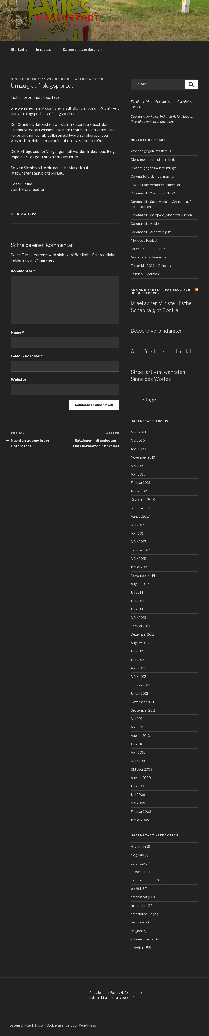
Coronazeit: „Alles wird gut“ (151, 232)
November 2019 (143, 457)
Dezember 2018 (143, 499)
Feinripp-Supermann (146, 274)
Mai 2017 (137, 525)
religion (136, 931)
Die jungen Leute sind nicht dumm (156, 159)
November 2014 (143, 575)
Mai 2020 (138, 440)
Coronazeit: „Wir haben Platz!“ (153, 193)
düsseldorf (139, 872)
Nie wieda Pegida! (144, 240)
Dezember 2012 (143, 634)
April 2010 (138, 752)
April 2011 (138, 727)
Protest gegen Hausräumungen (155, 168)
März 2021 (138, 432)
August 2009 (141, 778)
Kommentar (23, 271)
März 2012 (138, 676)
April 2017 (138, 533)
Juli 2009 (137, 786)
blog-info (27, 214)
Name (17, 332)
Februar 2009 (141, 811)
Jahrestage (143, 399)
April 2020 (138, 449)
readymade (139, 922)
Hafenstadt (68, 18)
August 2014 (140, 584)
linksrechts (139, 905)
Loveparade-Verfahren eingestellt (156, 185)
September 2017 (143, 508)
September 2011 (143, 710)
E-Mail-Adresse (27, 356)
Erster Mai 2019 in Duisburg (151, 266)
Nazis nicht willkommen (148, 257)
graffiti (136, 889)
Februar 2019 (140, 483)
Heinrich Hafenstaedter (79, 79)
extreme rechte (143, 880)
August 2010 (140, 735)
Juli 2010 (137, 744)
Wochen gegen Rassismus (151, 151)
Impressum (45, 49)
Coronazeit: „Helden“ (146, 223)
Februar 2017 (140, 550)
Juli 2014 (137, 592)
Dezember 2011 (142, 702)
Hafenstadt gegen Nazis (149, 249)
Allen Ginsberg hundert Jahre (164, 351)
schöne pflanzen (143, 939)
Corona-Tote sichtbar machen (153, 176)
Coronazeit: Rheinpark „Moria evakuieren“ (162, 215)
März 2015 (138, 558)
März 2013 (138, 618)
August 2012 (140, 643)
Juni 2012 (137, 660)
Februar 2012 (140, 685)
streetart (138, 948)
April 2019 (138, 474)
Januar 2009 (140, 820)
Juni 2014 (137, 601)
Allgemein (138, 846)
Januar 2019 (139, 491)
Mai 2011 (137, 719)
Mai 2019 (137, 466)
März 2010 (138, 761)
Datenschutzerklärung (83, 49)
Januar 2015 (139, 567)
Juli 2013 (137, 609)
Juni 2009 (138, 795)
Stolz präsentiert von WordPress (71, 1025)
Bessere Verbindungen (157, 331)
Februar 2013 (140, 626)
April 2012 (138, 668)
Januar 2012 (139, 693)
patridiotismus (141, 914)
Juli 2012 (137, 651)
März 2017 (138, 542)
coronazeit (139, 863)
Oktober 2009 (141, 769)
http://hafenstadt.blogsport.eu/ (37, 173)
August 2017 (140, 516)
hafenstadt (139, 897)
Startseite (19, 49)
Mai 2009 (138, 803)
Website (18, 379)
